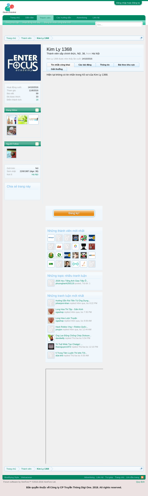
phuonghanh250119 (65, 283)
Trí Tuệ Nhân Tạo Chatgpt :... (69, 344)
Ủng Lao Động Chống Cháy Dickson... (73, 335)
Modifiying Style (11, 477)
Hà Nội (35, 174)
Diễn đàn (29, 17)
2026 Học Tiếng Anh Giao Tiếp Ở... (72, 281)
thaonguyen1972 (63, 347)
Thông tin (104, 65)
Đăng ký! (74, 213)
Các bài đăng (85, 65)
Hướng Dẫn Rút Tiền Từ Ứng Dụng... (73, 300)
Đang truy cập (12, 22)
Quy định (140, 482)
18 (37, 100)
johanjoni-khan (62, 303)
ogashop (60, 312)
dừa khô (59, 355)
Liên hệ (96, 17)
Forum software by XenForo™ (29, 482)
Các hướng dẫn (64, 17)
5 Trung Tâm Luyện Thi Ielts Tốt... (71, 353)
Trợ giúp (109, 477)
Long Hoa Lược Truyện (66, 318)
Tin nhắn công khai (60, 65)
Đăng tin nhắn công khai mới (57, 22)
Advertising (82, 17)
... (75, 22)
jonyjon (59, 329)
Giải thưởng (57, 69)
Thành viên (45, 18)
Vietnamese (26, 477)
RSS (142, 477)
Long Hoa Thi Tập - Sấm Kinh (69, 309)
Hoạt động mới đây (31, 22)
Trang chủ (15, 17)
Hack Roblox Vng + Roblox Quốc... (72, 327)
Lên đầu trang (132, 477)
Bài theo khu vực (126, 65)
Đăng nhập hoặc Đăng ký (128, 3)
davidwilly (60, 338)
